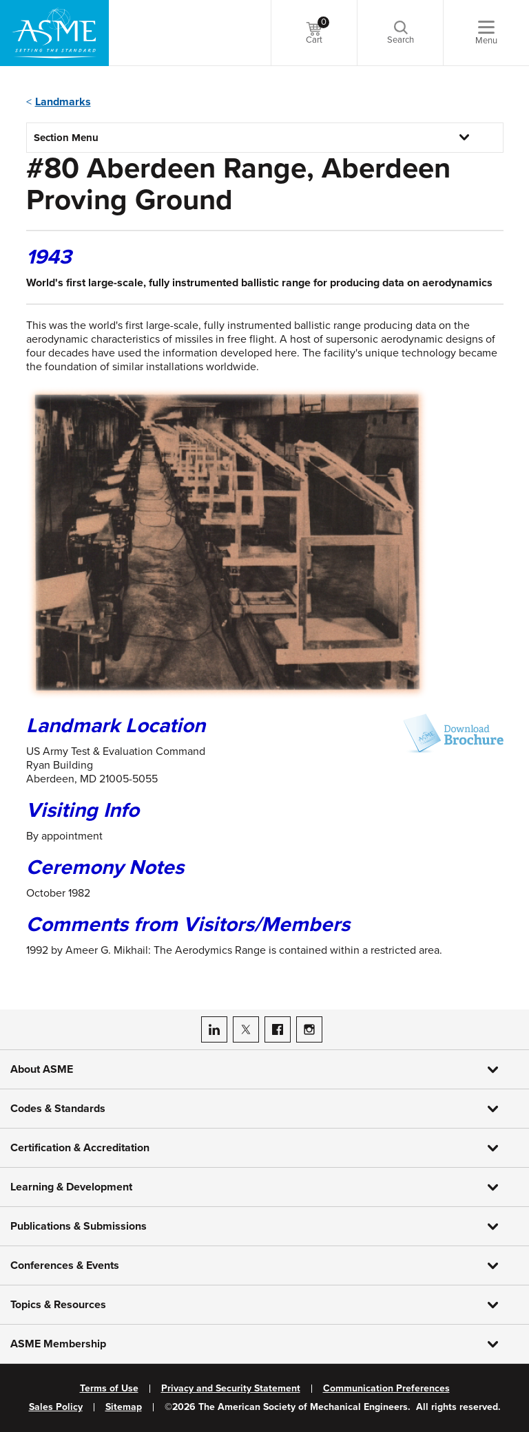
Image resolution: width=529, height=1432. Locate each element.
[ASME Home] (54, 33)
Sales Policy (56, 1407)
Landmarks (63, 102)
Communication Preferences (386, 1389)
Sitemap (123, 1407)
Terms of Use (109, 1389)
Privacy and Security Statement (230, 1389)
